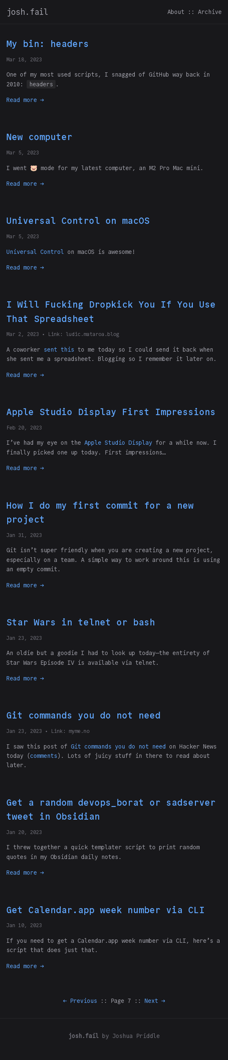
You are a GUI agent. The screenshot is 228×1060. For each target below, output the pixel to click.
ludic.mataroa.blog (92, 334)
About (175, 11)
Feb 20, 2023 (24, 427)
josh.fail (27, 12)
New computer (39, 137)
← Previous (80, 1000)
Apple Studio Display (118, 442)
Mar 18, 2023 (24, 59)
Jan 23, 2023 (24, 638)
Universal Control (35, 251)
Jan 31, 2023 (24, 535)
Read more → (25, 99)
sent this (59, 349)
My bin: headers (47, 44)
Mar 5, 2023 (22, 152)
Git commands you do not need (83, 715)
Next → (155, 1000)
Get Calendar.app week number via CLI (105, 910)
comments (43, 755)
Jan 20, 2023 (24, 832)
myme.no (79, 731)
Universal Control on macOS (78, 221)
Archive (210, 11)
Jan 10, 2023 (24, 925)
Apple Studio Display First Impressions (111, 412)
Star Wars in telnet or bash (80, 622)
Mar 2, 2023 (22, 334)
